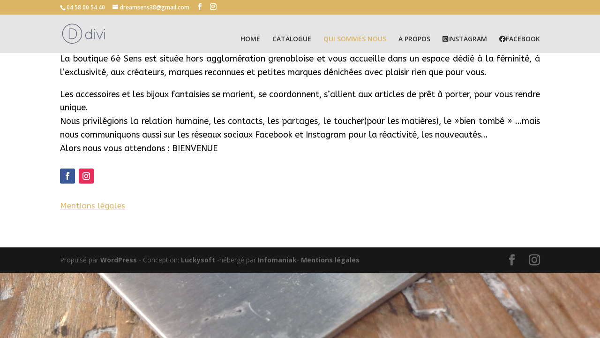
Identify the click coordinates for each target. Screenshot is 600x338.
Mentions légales (330, 259)
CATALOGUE (291, 39)
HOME (250, 39)
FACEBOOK (519, 39)
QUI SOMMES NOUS (354, 39)
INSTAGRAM (464, 39)
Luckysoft (198, 259)
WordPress (118, 259)
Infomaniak (277, 259)
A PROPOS (414, 39)
